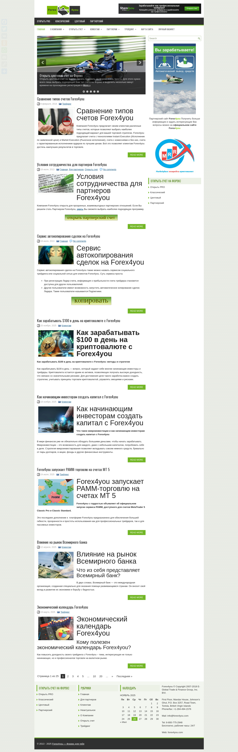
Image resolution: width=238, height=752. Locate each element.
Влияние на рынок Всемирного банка (62, 542)
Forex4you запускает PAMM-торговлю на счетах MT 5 (73, 469)
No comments (109, 169)
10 (94, 676)
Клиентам (97, 28)
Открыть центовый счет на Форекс (61, 75)
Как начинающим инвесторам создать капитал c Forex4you (77, 396)
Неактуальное (87, 710)
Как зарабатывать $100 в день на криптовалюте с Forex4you (78, 320)
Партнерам (114, 28)
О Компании (58, 28)
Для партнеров (76, 169)
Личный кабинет (166, 29)
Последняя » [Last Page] (124, 676)
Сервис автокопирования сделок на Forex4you (68, 236)
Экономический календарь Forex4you (62, 607)
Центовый (80, 21)
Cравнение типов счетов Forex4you (60, 98)
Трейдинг (131, 28)
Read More (136, 155)
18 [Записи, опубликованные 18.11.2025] (129, 715)
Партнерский (96, 21)
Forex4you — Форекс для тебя (68, 743)
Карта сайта (147, 29)
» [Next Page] (112, 676)
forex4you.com (175, 732)
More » (87, 85)
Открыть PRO (43, 21)
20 (100, 676)
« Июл (123, 722)
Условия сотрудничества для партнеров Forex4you (72, 164)
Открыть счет (78, 28)
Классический (62, 21)
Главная (41, 29)
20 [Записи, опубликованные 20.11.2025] (140, 715)
